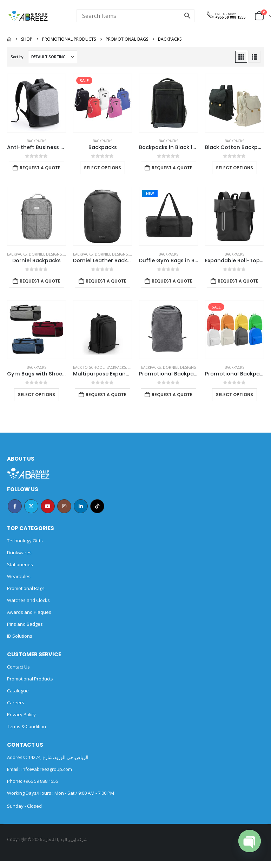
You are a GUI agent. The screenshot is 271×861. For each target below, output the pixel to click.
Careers (15, 702)
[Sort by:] (52, 56)
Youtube (48, 506)
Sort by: (18, 56)
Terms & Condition (26, 726)
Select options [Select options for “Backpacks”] (102, 168)
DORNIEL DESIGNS (45, 254)
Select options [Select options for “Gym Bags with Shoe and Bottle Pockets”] (36, 395)
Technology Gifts (25, 540)
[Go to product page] (36, 103)
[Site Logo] (28, 15)
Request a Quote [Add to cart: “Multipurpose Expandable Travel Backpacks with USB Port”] (106, 395)
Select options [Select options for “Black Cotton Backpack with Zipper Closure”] (234, 168)
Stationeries (20, 564)
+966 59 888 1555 (230, 17)
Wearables (19, 576)
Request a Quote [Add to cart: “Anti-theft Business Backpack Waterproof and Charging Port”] (40, 168)
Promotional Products (30, 679)
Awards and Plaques (29, 612)
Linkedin (81, 506)
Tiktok (97, 506)
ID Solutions (19, 636)
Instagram (64, 506)
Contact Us (18, 667)
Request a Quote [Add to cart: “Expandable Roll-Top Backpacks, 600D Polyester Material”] (238, 281)
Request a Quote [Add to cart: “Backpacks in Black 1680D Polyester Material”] (172, 168)
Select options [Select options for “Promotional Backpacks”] (234, 395)
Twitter (31, 506)
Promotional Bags (26, 588)
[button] (241, 57)
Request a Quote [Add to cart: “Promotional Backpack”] (172, 395)
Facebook (15, 506)
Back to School (88, 367)
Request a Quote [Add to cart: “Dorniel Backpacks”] (40, 281)
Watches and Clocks (28, 600)
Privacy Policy (21, 714)
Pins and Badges (25, 624)
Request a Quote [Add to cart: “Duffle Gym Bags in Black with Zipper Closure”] (172, 281)
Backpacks (36, 140)
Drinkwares (19, 552)
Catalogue (18, 690)
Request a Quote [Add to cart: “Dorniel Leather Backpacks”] (106, 281)
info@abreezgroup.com (46, 769)
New (150, 193)
